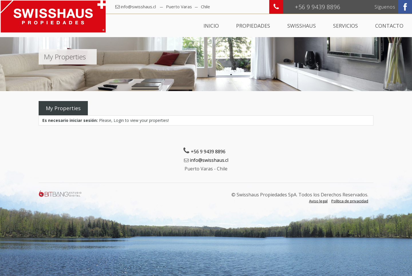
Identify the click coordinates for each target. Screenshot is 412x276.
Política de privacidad (349, 201)
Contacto (389, 25)
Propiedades (253, 25)
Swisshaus (301, 25)
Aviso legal (318, 201)
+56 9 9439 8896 (208, 151)
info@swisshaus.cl (138, 6)
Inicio (211, 25)
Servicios (345, 25)
